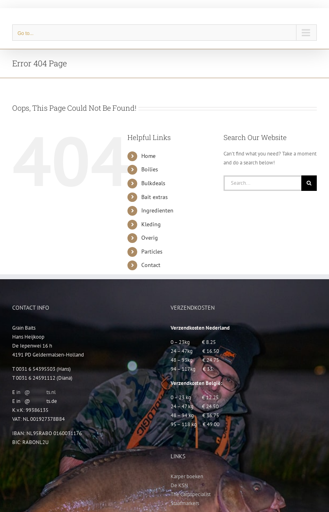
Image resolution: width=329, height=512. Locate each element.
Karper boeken (187, 476)
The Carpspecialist (191, 494)
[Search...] (262, 183)
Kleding (151, 224)
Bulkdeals (153, 183)
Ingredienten (157, 210)
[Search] (309, 183)
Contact (150, 265)
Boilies (149, 169)
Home (148, 156)
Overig (149, 237)
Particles (151, 251)
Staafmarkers (185, 503)
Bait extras (154, 197)
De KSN (179, 485)
